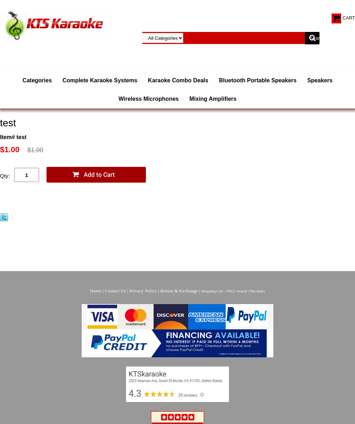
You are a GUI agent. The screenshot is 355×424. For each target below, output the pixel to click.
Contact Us (115, 290)
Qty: (5, 176)
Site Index (257, 291)
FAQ (230, 291)
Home (96, 290)
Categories (37, 80)
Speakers (319, 80)
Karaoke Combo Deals (178, 80)
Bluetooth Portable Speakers (258, 80)
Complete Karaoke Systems (99, 80)
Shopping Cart (212, 291)
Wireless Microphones (149, 99)
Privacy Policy (143, 290)
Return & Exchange (179, 290)
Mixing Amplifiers (212, 99)
